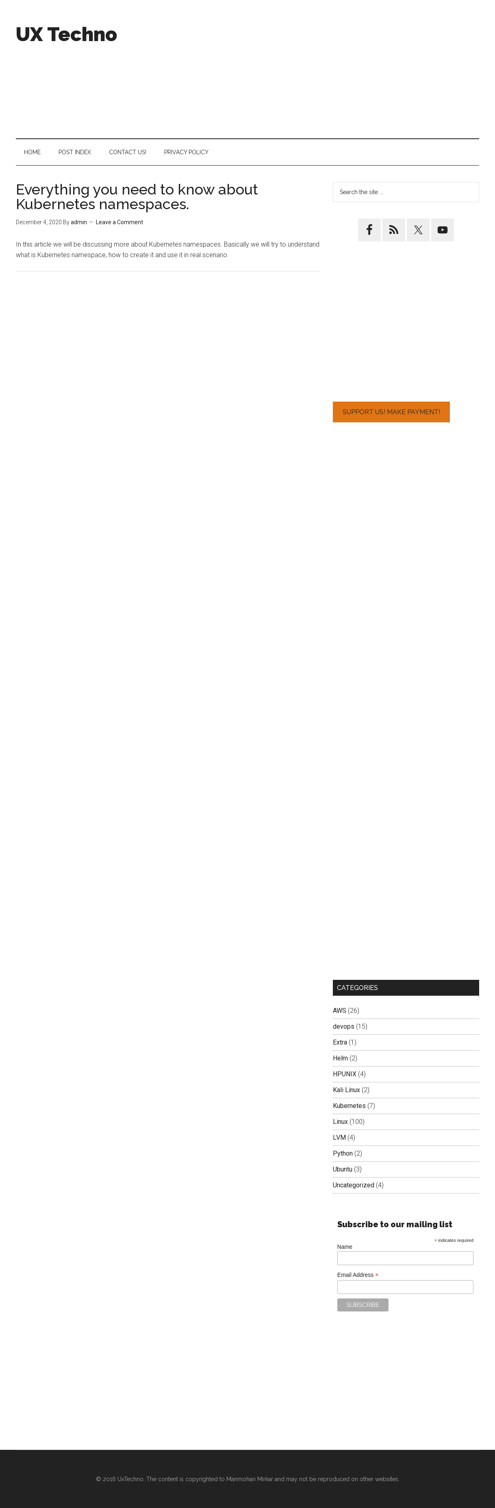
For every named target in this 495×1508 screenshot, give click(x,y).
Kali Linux (346, 1090)
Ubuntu (342, 1169)
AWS (339, 1010)
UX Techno (66, 34)
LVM (339, 1137)
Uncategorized (353, 1185)
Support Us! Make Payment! (391, 412)
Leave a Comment (119, 222)
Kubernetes (349, 1106)
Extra (340, 1042)
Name (344, 1247)
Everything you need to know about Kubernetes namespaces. (137, 196)
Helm (340, 1058)
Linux (340, 1122)
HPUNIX (344, 1074)
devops (343, 1026)
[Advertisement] (331, 69)
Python (343, 1153)
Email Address (358, 1275)
